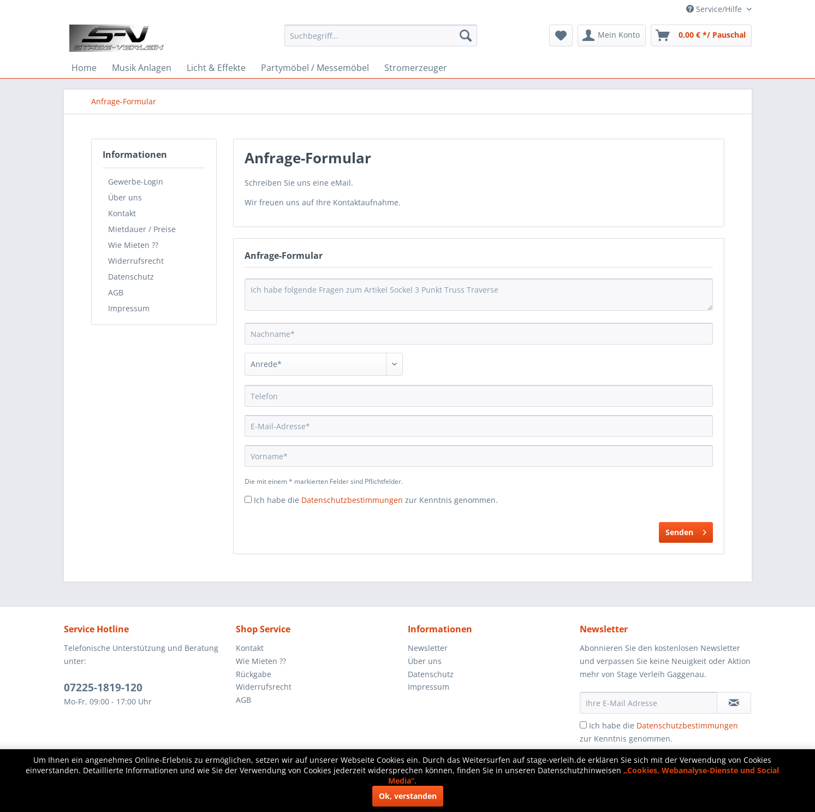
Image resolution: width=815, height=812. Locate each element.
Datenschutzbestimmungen (352, 500)
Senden (685, 530)
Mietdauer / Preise (142, 229)
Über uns (125, 197)
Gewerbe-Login (135, 181)
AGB (115, 292)
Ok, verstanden (408, 796)
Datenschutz (131, 276)
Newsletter (428, 648)
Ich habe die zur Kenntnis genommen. (376, 500)
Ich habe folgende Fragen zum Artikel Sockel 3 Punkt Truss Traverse (479, 294)
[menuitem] (380, 35)
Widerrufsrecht (136, 261)
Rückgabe (253, 674)
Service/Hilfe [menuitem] (715, 9)
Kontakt (122, 213)
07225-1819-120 (103, 687)
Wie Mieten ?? (133, 245)
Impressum (129, 308)
